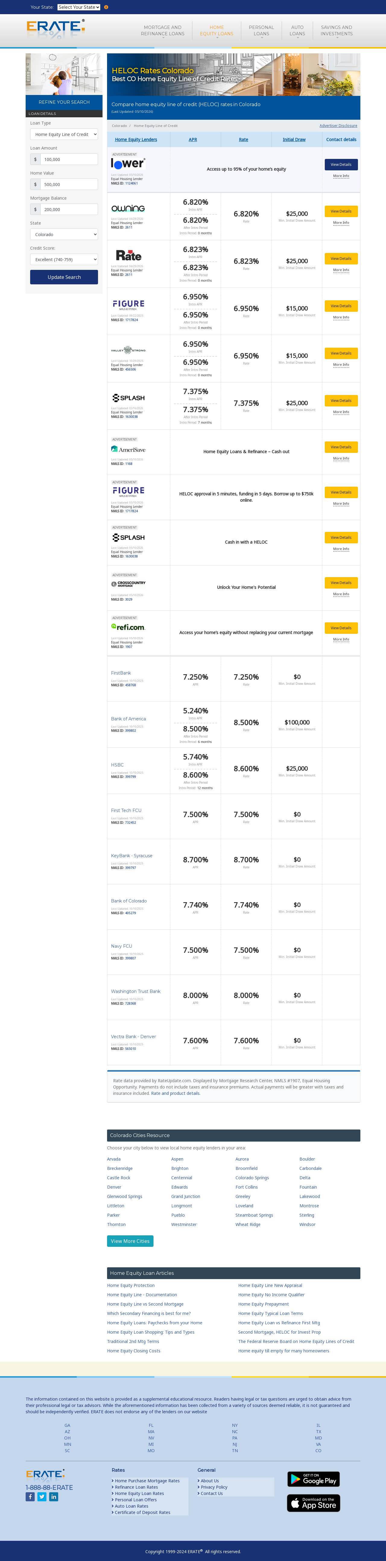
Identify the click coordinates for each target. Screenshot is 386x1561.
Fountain (308, 1184)
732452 (130, 820)
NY (235, 1423)
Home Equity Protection (131, 1283)
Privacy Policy (212, 1484)
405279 (130, 910)
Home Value (42, 173)
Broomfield (247, 1165)
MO (151, 1448)
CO (318, 1448)
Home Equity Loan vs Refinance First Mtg (279, 1320)
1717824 (131, 319)
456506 (130, 368)
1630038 (131, 415)
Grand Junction (185, 1193)
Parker (113, 1212)
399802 (130, 728)
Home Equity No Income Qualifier (271, 1292)
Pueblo (178, 1212)
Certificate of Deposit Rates (141, 1510)
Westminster (184, 1221)
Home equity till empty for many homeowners (283, 1348)
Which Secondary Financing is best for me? (149, 1311)
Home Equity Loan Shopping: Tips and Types (151, 1329)
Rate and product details (175, 1091)
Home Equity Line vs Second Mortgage (145, 1301)
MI (151, 1442)
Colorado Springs (252, 1175)
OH (67, 1435)
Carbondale (310, 1165)
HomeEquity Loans (216, 30)
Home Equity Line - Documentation (142, 1292)
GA (67, 1423)
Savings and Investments (337, 30)
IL (319, 1423)
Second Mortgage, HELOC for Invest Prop (279, 1329)
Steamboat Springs (254, 1212)
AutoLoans (297, 30)
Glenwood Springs (124, 1193)
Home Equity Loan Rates (138, 1491)
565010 (130, 1046)
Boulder (307, 1156)
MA (151, 1429)
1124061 (131, 184)
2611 (128, 227)
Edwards (179, 1184)
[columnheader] (138, 139)
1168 (128, 462)
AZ (67, 1429)
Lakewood (309, 1193)
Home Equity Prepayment (263, 1301)
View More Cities (130, 1238)
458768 (130, 682)
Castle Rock (118, 1175)
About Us (208, 1478)
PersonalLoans (261, 30)
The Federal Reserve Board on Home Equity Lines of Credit (296, 1339)
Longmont (181, 1203)
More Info (341, 176)
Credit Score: (42, 248)
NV (151, 1435)
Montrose (309, 1203)
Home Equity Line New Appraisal (270, 1283)
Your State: (43, 7)
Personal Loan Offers (134, 1497)
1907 (128, 645)
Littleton (115, 1203)
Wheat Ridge (248, 1221)
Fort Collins (247, 1184)
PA (234, 1435)
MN (67, 1442)
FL (151, 1423)
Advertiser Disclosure (338, 125)
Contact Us (210, 1491)
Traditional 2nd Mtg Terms (133, 1339)
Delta (304, 1175)
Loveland (244, 1203)
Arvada (114, 1156)
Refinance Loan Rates (135, 1484)
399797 (130, 865)
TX (318, 1429)
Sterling (306, 1212)
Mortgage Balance (48, 198)
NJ (235, 1442)
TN (235, 1448)
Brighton (179, 1165)
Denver (114, 1184)
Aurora (242, 1156)
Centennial (181, 1175)
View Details (341, 164)
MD (318, 1435)
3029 (128, 597)
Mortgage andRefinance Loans (163, 30)
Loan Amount (43, 148)
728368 (130, 1001)
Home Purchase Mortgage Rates (146, 1478)
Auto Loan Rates (130, 1503)
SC (67, 1448)
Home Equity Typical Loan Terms (270, 1311)
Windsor (307, 1221)
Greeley (243, 1193)
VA (318, 1442)
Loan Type (40, 123)
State (35, 223)
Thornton (116, 1221)
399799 (130, 774)
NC (235, 1429)
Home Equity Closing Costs (133, 1348)
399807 (130, 955)
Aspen (177, 1156)
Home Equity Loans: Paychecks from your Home (154, 1320)
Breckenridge (120, 1165)
